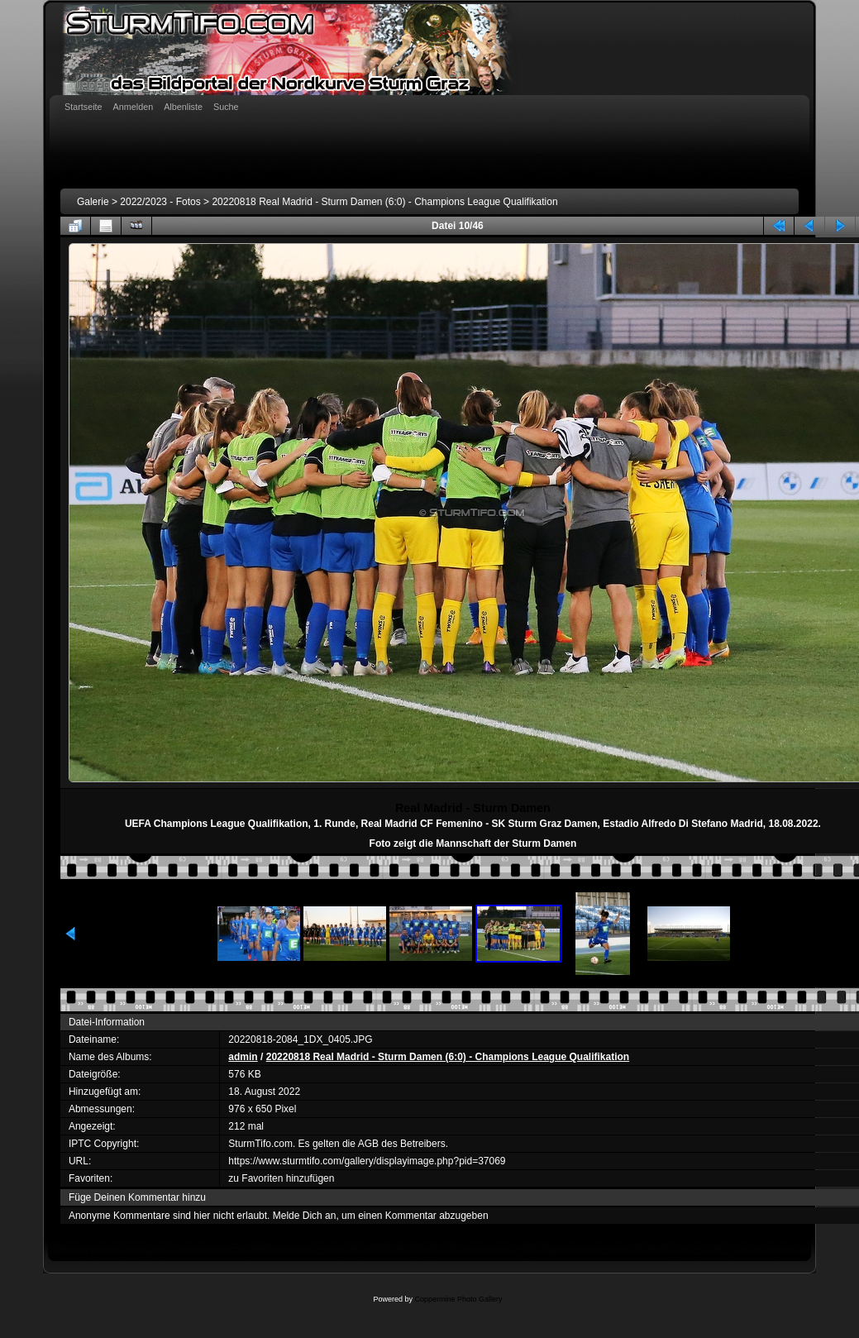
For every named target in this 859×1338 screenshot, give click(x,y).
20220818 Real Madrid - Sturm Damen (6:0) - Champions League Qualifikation (384, 202)
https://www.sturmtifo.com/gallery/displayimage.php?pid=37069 (366, 1161)
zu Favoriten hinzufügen (281, 1178)
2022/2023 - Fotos (160, 202)
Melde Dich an (304, 1215)
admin (242, 1057)
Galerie (93, 202)
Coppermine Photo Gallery (458, 1299)
